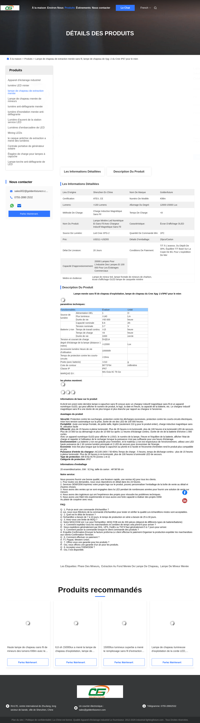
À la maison (39, 7)
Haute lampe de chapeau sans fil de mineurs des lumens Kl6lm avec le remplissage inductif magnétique (27, 649)
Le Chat (125, 7)
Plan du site (17, 720)
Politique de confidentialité (38, 720)
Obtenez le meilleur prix (144, 157)
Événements (83, 7)
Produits (70, 7)
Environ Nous (55, 7)
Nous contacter (101, 7)
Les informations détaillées (82, 171)
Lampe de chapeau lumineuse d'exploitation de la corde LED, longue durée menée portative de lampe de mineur (170, 649)
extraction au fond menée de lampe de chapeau (129, 566)
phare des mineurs (88, 566)
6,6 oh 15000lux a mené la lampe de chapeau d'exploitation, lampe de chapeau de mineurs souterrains (75, 649)
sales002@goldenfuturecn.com (31, 191)
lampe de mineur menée (174, 566)
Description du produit (128, 171)
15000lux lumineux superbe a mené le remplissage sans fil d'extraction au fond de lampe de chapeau (124, 649)
